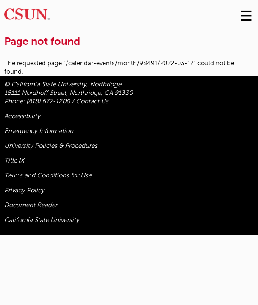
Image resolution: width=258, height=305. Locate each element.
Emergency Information (38, 131)
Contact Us (92, 101)
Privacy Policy (24, 190)
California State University (41, 219)
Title (14, 160)
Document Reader (30, 205)
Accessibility (22, 116)
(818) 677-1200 (48, 101)
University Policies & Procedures (50, 145)
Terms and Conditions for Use (48, 175)
